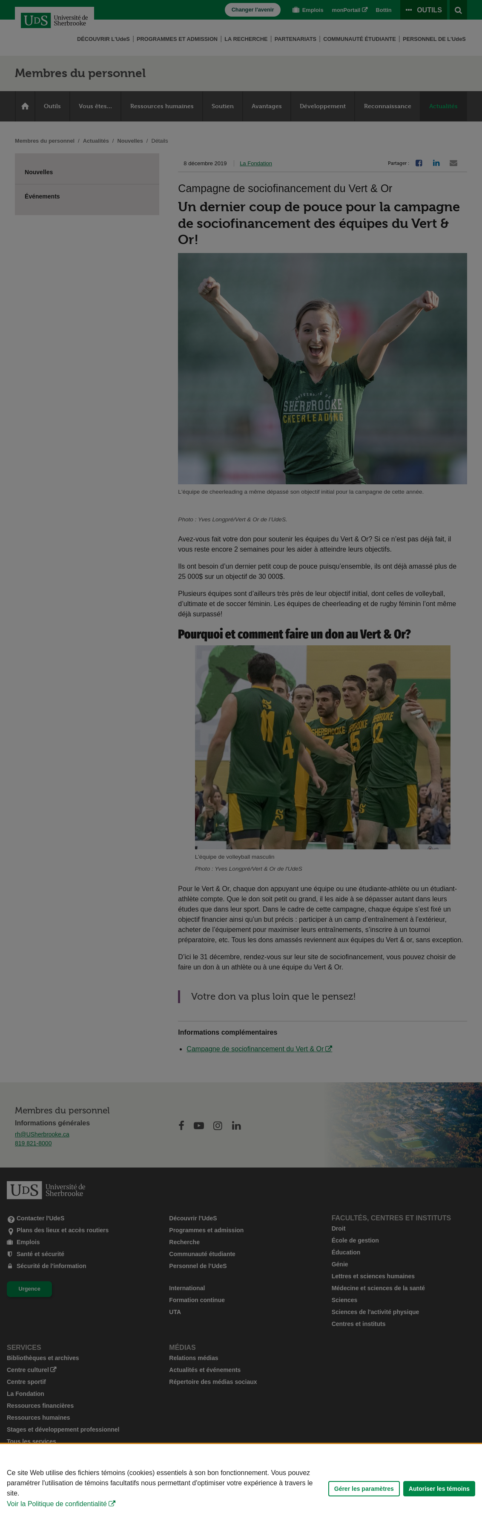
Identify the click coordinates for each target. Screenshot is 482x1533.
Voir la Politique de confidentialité (57, 1503)
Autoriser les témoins (439, 1488)
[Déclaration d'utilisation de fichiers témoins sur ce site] (241, 1488)
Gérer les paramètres (364, 1488)
